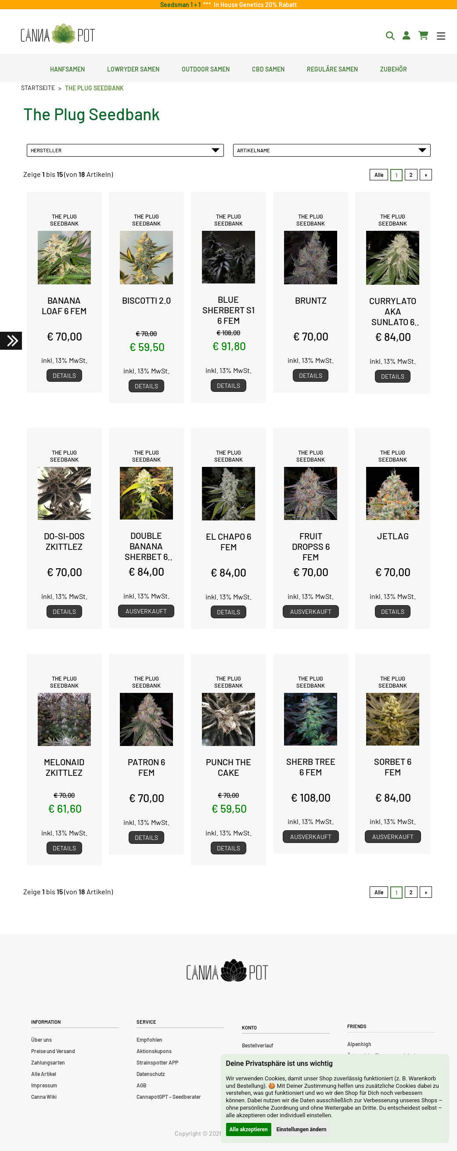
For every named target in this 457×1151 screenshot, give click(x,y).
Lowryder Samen (133, 68)
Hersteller (125, 150)
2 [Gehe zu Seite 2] (411, 175)
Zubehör (393, 68)
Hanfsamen (67, 68)
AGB (141, 1085)
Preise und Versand (53, 1051)
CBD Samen (268, 68)
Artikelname (332, 150)
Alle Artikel (43, 1073)
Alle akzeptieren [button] (249, 1129)
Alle (378, 175)
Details (64, 375)
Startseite (38, 87)
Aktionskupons (154, 1051)
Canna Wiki (44, 1096)
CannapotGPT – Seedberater (169, 1096)
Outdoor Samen (206, 68)
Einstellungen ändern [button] (302, 1129)
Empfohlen (149, 1039)
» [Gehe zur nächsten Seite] (426, 175)
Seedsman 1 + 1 (181, 4)
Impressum (44, 1085)
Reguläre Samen (332, 68)
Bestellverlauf (257, 1045)
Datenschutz (151, 1073)
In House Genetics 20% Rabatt (254, 4)
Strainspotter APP (157, 1062)
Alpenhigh (359, 1044)
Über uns (41, 1039)
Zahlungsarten (48, 1062)
